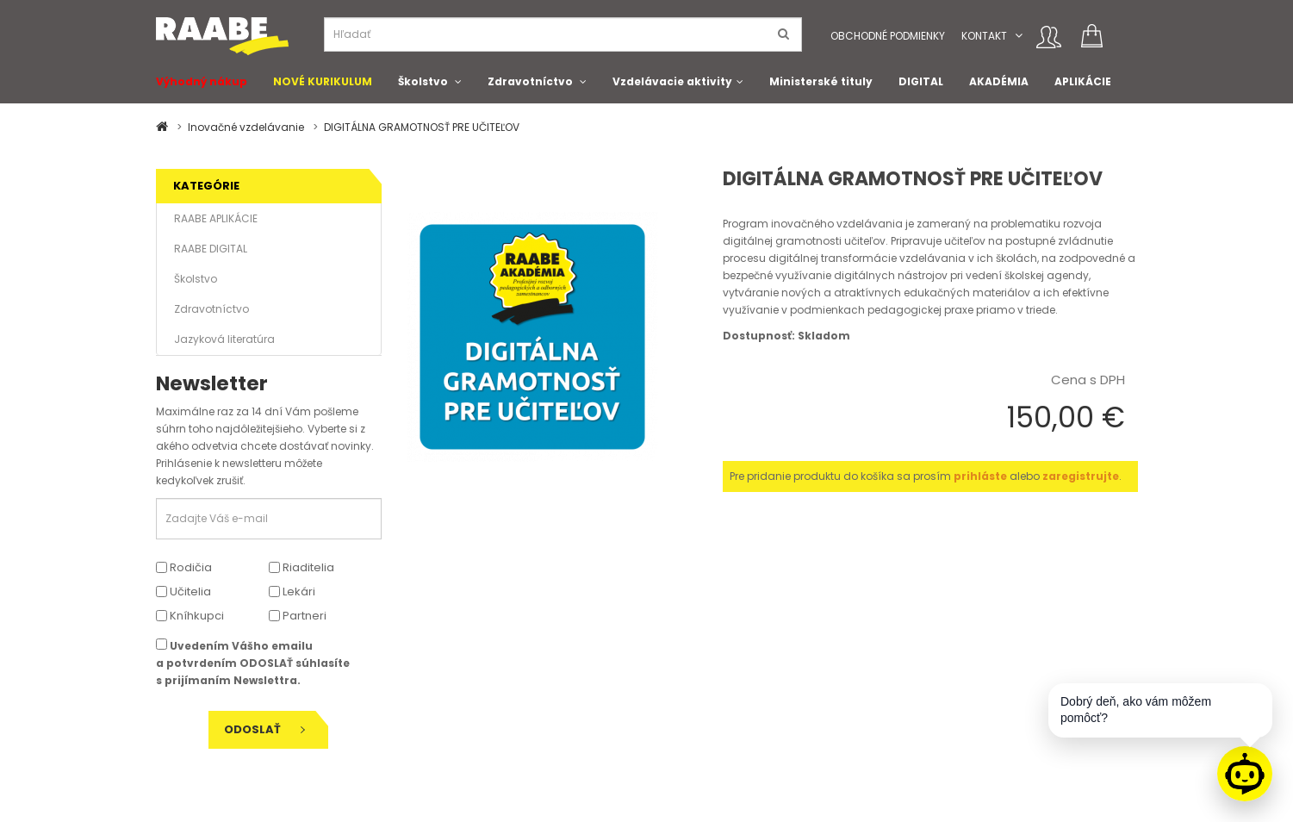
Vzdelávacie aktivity (672, 81)
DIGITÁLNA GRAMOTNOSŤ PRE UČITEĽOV (421, 127)
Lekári (292, 591)
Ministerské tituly (821, 81)
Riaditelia (301, 567)
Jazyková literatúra (224, 339)
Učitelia (183, 591)
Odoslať (264, 729)
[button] (1018, 35)
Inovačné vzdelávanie (246, 127)
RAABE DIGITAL (210, 248)
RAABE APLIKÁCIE (216, 218)
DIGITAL (920, 81)
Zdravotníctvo (530, 81)
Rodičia (184, 567)
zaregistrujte (1080, 476)
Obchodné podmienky (887, 35)
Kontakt (984, 35)
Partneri (297, 615)
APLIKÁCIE (1082, 81)
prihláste (980, 476)
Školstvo (423, 81)
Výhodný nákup (201, 81)
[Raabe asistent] (1244, 773)
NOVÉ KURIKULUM (322, 81)
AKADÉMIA (999, 81)
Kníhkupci (190, 615)
